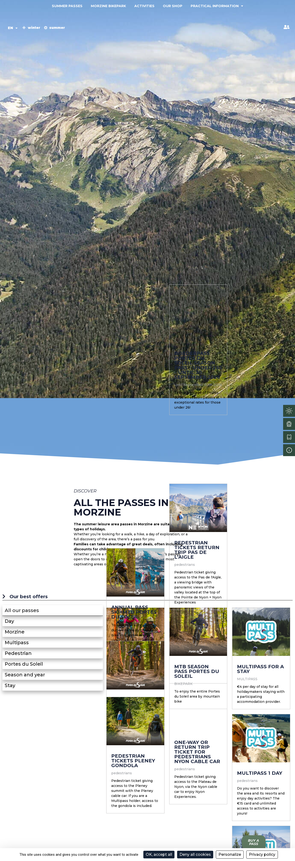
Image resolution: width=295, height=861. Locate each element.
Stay (10, 685)
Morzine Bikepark (108, 6)
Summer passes (67, 6)
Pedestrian (18, 653)
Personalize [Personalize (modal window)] (229, 854)
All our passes (22, 610)
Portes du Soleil (24, 664)
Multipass (17, 642)
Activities (144, 6)
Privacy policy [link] (262, 854)
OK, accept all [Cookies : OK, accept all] (159, 854)
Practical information (217, 6)
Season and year (25, 675)
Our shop (172, 6)
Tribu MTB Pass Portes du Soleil (113, 688)
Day (9, 621)
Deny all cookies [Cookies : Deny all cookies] (195, 854)
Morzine (14, 632)
